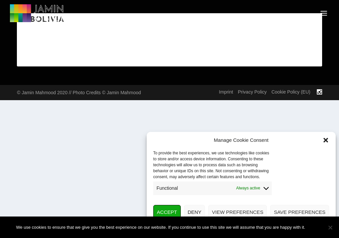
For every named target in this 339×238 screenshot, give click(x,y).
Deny (195, 212)
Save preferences (299, 212)
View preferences (237, 212)
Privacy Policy (252, 92)
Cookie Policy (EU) (290, 92)
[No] (330, 227)
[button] (325, 140)
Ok (316, 227)
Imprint (226, 92)
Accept (167, 212)
